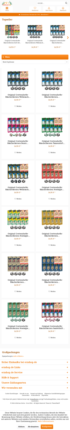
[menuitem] (63, 9)
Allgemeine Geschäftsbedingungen (54, 393)
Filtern (6, 57)
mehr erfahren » (18, 356)
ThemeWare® (56, 403)
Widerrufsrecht (35, 395)
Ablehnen (21, 427)
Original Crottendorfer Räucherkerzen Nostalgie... (52, 188)
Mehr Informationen (46, 421)
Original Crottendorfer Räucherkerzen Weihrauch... (34, 42)
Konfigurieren (47, 427)
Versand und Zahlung (36, 393)
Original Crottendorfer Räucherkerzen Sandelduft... (52, 327)
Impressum (45, 395)
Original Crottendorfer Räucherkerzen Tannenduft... (52, 142)
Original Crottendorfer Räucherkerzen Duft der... (12, 42)
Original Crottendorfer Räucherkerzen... (57, 42)
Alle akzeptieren (33, 427)
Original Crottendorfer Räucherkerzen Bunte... (18, 142)
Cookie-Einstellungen (11, 393)
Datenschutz (25, 395)
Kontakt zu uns (24, 393)
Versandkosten (34, 399)
